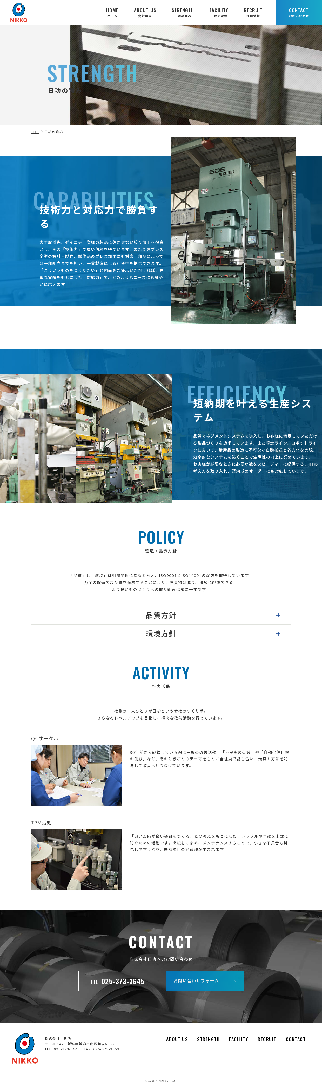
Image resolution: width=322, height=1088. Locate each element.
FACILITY (219, 12)
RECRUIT (253, 12)
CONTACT (299, 12)
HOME (112, 12)
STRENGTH (183, 12)
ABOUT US (145, 12)
